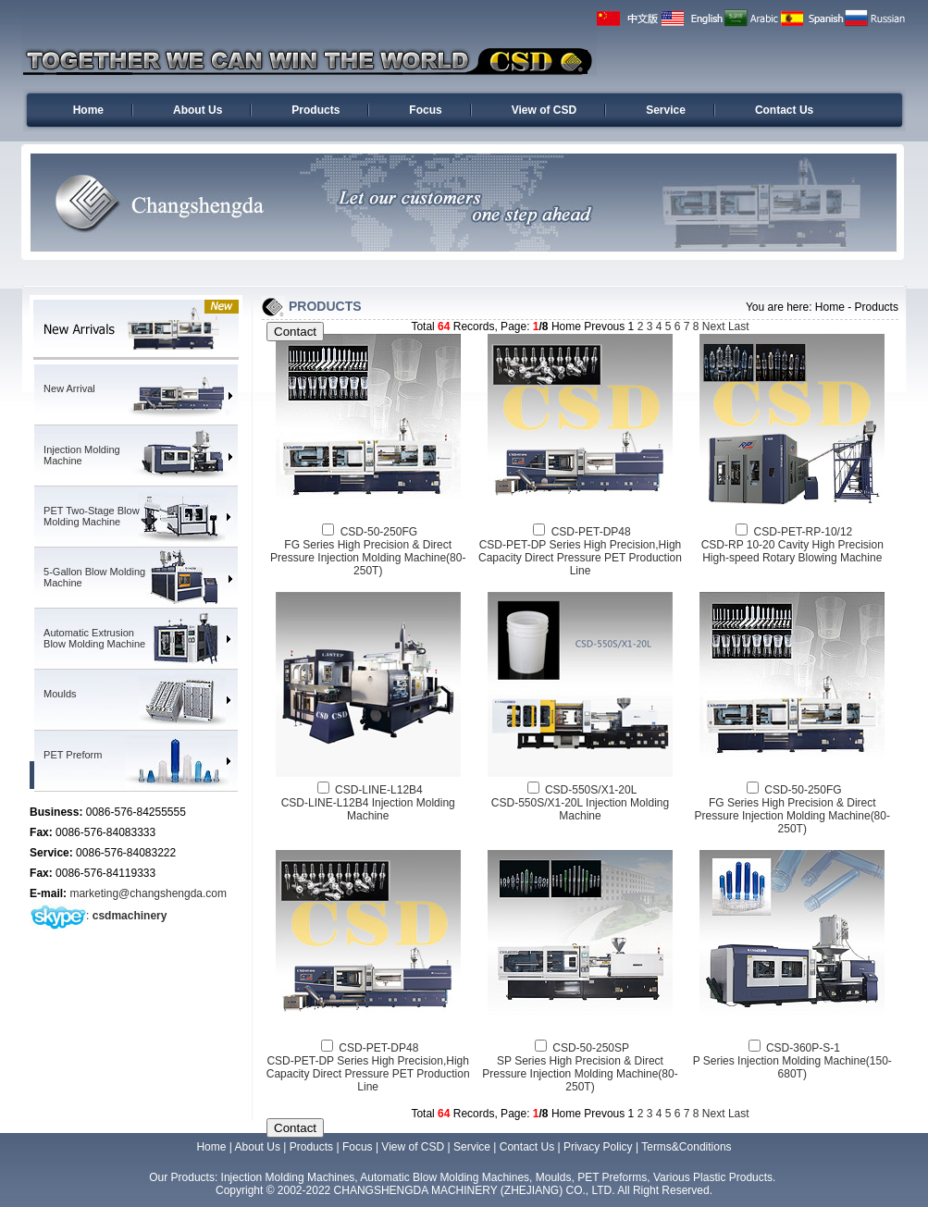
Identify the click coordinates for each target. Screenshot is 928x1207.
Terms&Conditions (686, 1146)
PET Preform (72, 754)
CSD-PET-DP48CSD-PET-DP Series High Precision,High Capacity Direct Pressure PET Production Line (580, 551)
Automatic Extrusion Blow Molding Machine (94, 638)
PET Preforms (612, 1177)
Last (738, 326)
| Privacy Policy (594, 1146)
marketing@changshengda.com (148, 893)
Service (666, 110)
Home (88, 110)
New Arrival (69, 388)
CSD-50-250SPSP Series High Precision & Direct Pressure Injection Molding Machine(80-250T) (579, 1067)
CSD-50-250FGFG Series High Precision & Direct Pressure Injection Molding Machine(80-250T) (367, 551)
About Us (197, 110)
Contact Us (784, 110)
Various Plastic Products (713, 1177)
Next (713, 326)
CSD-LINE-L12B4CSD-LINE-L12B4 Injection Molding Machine (368, 802)
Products (315, 110)
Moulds (59, 693)
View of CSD (544, 110)
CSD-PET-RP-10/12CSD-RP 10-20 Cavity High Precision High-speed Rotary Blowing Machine (792, 544)
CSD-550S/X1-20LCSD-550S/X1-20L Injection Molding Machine (580, 802)
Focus (425, 110)
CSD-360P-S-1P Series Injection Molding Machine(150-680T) (792, 1060)
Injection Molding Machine (81, 455)
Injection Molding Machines (288, 1177)
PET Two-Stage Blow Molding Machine (91, 516)
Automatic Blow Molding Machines (444, 1177)
